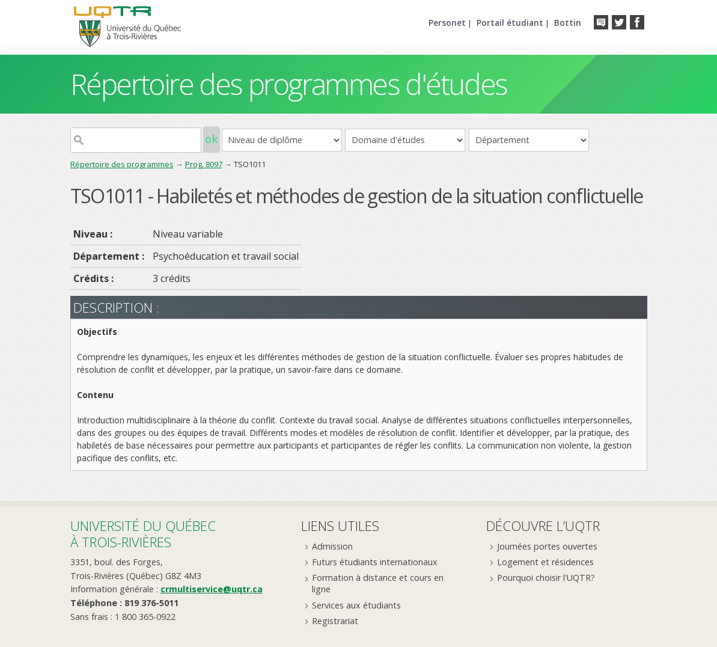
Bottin (567, 22)
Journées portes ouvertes (547, 546)
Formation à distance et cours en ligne (378, 583)
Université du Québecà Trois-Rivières (143, 534)
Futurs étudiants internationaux (375, 562)
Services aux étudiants (356, 605)
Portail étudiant (510, 22)
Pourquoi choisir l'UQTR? (546, 577)
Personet (447, 22)
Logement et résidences (545, 562)
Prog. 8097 (203, 164)
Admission (332, 546)
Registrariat (335, 621)
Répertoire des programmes (122, 164)
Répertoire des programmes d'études (288, 83)
